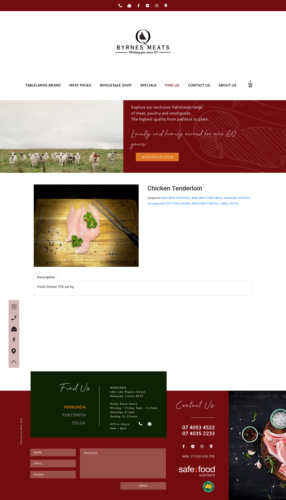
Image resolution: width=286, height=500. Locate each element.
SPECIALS (148, 85)
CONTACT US (199, 85)
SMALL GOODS (230, 203)
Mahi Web (21, 423)
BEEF (201, 197)
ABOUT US (227, 85)
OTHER (209, 197)
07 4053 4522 (198, 427)
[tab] (46, 277)
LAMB (193, 197)
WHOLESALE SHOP (115, 85)
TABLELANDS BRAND (43, 85)
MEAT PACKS (80, 85)
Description (46, 277)
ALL (217, 203)
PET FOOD (172, 203)
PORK (210, 203)
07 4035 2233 (198, 433)
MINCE (218, 197)
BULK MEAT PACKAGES (175, 197)
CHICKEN (185, 203)
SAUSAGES (230, 197)
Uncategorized (156, 203)
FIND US (172, 85)
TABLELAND (198, 203)
